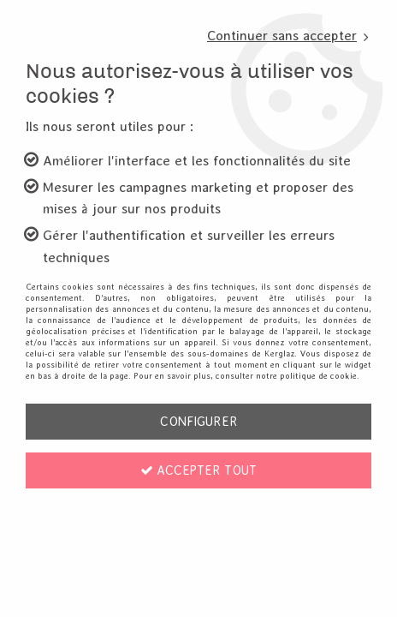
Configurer (199, 421)
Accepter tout (198, 470)
